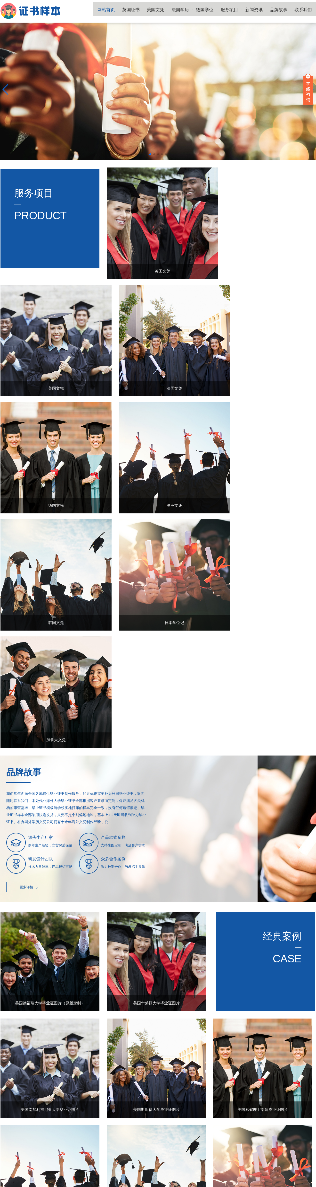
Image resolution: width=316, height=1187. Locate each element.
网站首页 (132, 11)
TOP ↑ (308, 1144)
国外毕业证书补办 (161, 1184)
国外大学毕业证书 (33, 1184)
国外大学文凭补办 (129, 1184)
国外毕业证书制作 (193, 1184)
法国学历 (197, 11)
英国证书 (153, 11)
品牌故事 (283, 11)
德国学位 (218, 11)
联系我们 (305, 11)
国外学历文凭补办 (65, 1184)
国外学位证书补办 (97, 1184)
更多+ (304, 985)
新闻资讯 (262, 11)
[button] (150, 154)
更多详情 (29, 623)
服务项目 (240, 11)
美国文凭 (175, 11)
